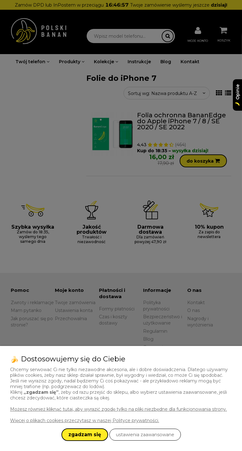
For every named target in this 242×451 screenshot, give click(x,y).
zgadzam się (84, 434)
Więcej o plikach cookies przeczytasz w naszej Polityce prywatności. (84, 420)
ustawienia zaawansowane (145, 434)
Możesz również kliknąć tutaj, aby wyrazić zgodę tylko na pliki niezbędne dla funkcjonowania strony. (118, 409)
